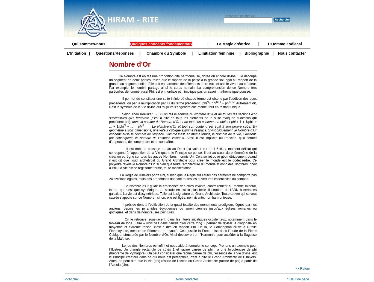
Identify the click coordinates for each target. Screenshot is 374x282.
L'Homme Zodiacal (285, 44)
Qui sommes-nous (88, 44)
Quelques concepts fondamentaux (161, 44)
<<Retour (303, 269)
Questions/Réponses (115, 53)
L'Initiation (76, 53)
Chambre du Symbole (166, 53)
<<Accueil (72, 279)
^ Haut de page (298, 279)
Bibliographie (257, 53)
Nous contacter (292, 53)
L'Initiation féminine (216, 53)
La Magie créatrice (233, 44)
